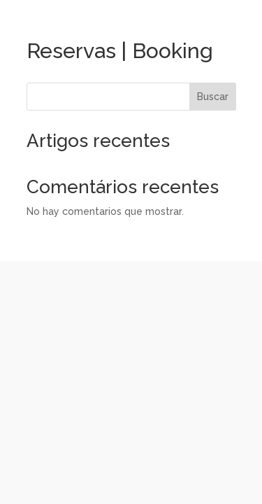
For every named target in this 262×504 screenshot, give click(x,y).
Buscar (212, 96)
